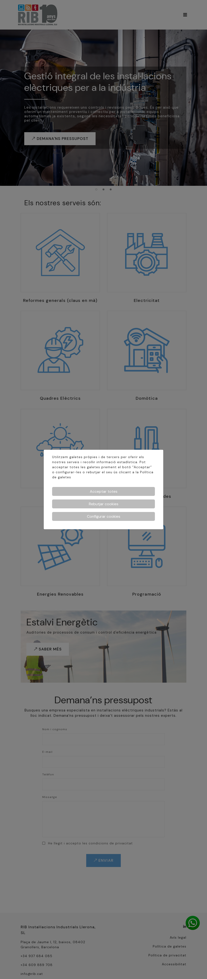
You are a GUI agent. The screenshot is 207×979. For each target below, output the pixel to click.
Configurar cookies (103, 516)
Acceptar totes (103, 491)
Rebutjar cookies (103, 503)
